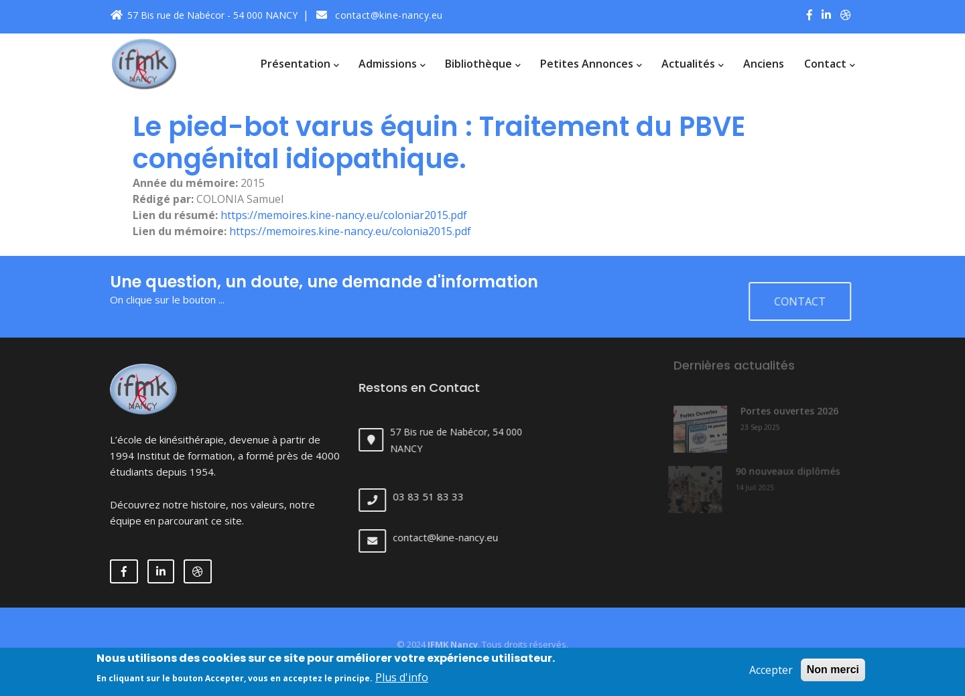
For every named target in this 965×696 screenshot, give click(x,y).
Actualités (692, 63)
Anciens (763, 63)
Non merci (833, 672)
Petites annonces (590, 63)
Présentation (299, 63)
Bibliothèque (482, 63)
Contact (829, 63)
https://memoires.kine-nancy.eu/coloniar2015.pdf (343, 215)
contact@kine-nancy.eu (379, 15)
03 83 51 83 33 (436, 496)
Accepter (771, 672)
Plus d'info (401, 680)
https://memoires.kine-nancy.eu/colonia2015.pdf (350, 231)
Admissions (392, 63)
